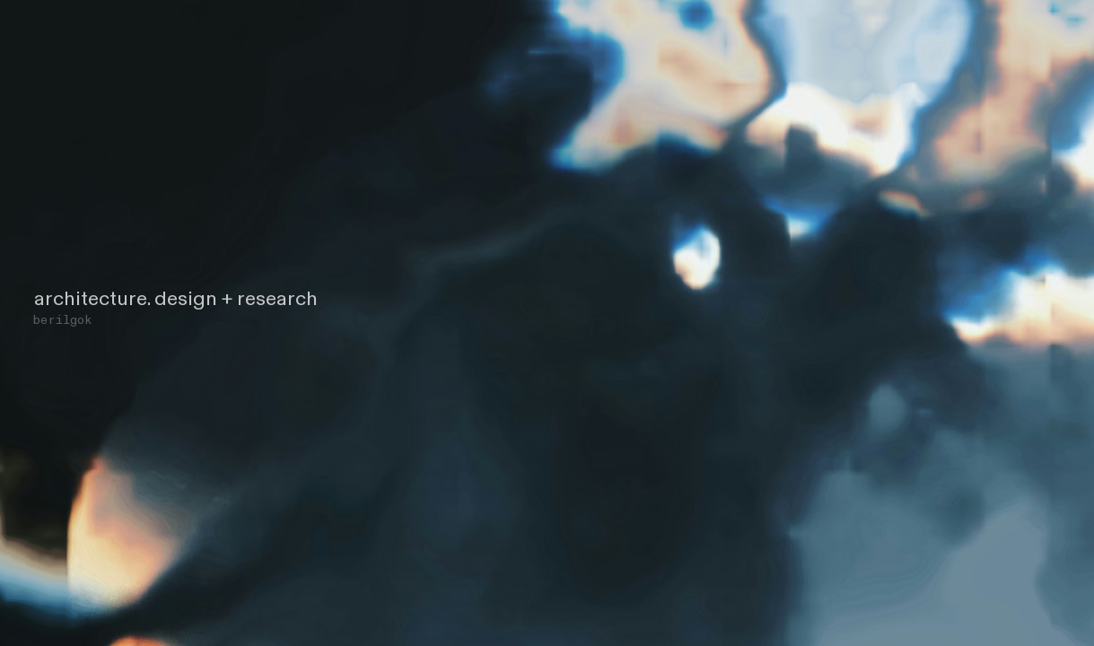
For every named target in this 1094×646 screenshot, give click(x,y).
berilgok (62, 319)
